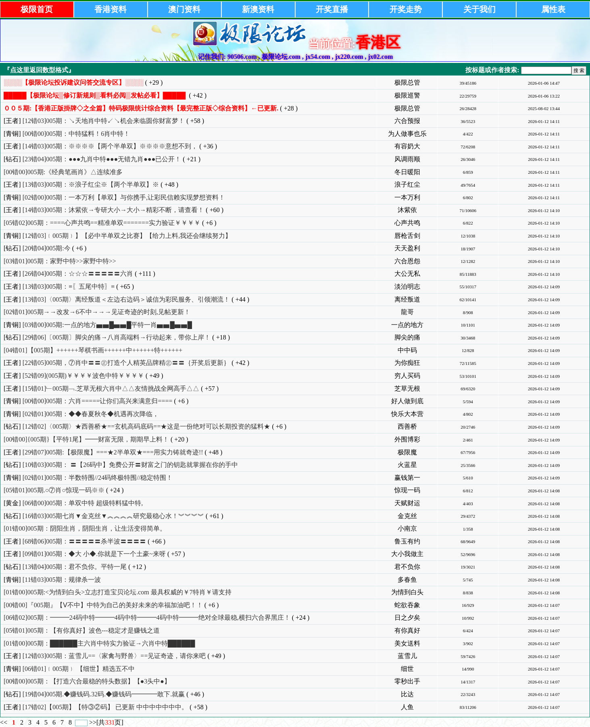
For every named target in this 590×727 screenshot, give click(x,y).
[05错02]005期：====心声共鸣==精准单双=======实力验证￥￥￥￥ (102, 222)
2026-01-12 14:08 (544, 490)
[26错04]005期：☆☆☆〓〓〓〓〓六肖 (78, 273)
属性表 (553, 9)
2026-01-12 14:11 (544, 121)
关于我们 (479, 9)
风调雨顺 (407, 159)
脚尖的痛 (407, 337)
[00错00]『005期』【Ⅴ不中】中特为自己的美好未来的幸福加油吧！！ (103, 605)
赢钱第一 (407, 477)
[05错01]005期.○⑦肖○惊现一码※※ (54, 490)
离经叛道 (407, 299)
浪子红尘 (407, 184)
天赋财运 (407, 503)
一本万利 (407, 197)
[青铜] (12, 133)
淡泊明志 (407, 286)
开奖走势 (406, 9)
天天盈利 (407, 248)
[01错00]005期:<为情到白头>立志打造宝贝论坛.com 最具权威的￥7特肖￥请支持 (117, 592)
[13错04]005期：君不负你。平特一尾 (75, 566)
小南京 (407, 528)
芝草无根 (407, 388)
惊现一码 (407, 490)
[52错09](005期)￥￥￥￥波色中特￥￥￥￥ (83, 375)
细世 (407, 668)
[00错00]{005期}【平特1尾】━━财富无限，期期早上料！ (86, 439)
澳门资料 (184, 9)
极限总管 (407, 82)
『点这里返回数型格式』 (39, 70)
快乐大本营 (407, 413)
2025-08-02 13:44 (544, 108)
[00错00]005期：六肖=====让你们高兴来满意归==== (98, 401)
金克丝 (407, 515)
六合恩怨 (407, 261)
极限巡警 (407, 95)
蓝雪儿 (407, 655)
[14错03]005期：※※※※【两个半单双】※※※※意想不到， (110, 146)
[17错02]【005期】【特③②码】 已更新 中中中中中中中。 (105, 707)
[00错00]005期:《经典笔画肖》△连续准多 (63, 172)
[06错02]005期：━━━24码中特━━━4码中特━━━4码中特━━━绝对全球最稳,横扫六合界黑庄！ (147, 617)
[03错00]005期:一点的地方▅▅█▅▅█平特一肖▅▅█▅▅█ (107, 324)
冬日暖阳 (407, 172)
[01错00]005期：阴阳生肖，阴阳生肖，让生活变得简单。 (85, 528)
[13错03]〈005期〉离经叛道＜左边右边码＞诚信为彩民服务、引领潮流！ (126, 299)
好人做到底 (407, 401)
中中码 (407, 350)
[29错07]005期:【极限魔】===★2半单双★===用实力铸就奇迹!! (113, 452)
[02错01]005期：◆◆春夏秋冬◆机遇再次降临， (91, 413)
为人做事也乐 (407, 133)
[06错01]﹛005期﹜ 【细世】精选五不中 (79, 668)
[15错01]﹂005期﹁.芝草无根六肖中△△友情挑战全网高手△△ (111, 388)
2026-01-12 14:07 (544, 605)
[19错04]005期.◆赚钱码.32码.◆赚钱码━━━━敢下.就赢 (104, 694)
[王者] (12, 120)
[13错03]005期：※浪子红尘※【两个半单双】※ (91, 184)
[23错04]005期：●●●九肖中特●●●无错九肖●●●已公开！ (102, 159)
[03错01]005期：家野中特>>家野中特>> (60, 261)
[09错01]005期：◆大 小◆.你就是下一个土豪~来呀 (94, 553)
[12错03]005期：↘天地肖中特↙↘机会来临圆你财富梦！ (104, 120)
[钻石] (12, 159)
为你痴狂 (407, 362)
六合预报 (407, 120)
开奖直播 (332, 9)
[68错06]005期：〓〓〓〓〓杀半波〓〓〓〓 (84, 541)
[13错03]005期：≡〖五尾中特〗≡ (69, 286)
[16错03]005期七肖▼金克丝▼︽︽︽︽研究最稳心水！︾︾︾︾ (113, 515)
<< (4, 722)
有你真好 (407, 630)
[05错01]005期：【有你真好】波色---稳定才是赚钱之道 (82, 630)
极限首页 (37, 9)
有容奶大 (407, 146)
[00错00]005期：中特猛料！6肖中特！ (76, 133)
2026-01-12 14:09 (544, 286)
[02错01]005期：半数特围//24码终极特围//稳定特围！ (98, 477)
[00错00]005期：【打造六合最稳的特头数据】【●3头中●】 (87, 681)
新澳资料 (258, 9)
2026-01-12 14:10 (544, 210)
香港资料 (110, 9)
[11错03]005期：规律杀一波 (62, 579)
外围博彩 (407, 439)
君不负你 (407, 566)
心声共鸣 (407, 222)
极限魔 (407, 452)
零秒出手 (407, 681)
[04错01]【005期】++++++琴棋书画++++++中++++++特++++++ (93, 350)
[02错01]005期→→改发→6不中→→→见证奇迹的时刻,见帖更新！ (97, 311)
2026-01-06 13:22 (544, 96)
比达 (407, 694)
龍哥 (407, 311)
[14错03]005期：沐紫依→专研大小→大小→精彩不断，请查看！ (113, 209)
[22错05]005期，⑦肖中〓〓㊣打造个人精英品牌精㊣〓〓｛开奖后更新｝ (126, 362)
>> (92, 722)
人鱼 (407, 707)
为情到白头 (407, 592)
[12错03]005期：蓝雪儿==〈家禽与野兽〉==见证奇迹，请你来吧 (114, 655)
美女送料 (407, 643)
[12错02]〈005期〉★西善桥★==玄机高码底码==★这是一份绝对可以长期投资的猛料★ (147, 426)
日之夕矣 (407, 617)
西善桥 (407, 426)
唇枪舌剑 (407, 235)
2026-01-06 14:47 (544, 83)
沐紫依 (407, 209)
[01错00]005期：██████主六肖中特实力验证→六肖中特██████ (99, 643)
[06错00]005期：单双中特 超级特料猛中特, (83, 503)
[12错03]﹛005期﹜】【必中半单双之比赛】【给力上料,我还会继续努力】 (127, 235)
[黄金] (12, 503)
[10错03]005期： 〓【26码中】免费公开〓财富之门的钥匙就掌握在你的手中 (130, 464)
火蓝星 (407, 464)
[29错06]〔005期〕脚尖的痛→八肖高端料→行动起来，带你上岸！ (117, 337)
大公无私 (407, 273)
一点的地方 (407, 324)
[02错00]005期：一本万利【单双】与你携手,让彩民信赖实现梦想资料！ (124, 197)
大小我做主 (407, 553)
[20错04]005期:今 (47, 248)
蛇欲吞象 (407, 605)
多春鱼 (407, 579)
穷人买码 (407, 375)
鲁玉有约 (407, 541)
